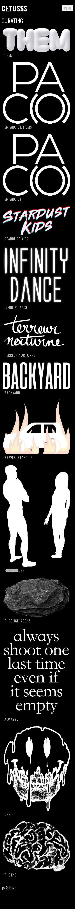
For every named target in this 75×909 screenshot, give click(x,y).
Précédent (9, 888)
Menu (67, 8)
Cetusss (14, 8)
